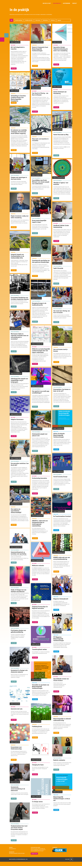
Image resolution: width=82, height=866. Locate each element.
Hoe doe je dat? (47, 3)
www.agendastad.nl (58, 604)
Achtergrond (66, 3)
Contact (74, 3)
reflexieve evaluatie (37, 568)
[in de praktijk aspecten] (63, 20)
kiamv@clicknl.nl (12, 848)
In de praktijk (57, 3)
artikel (65, 147)
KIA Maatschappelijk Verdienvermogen (17, 853)
